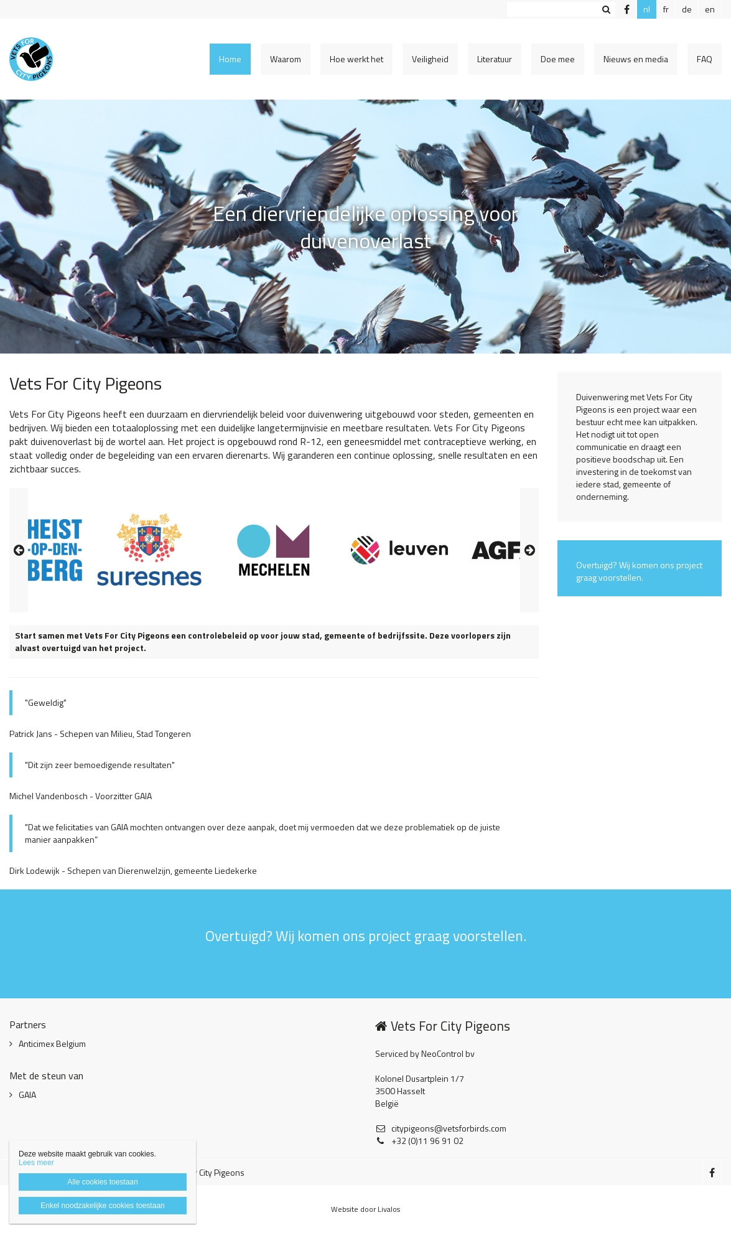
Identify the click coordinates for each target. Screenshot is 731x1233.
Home (230, 58)
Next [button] (529, 550)
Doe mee (558, 58)
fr (666, 9)
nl (646, 9)
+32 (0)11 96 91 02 (419, 1141)
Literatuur (494, 58)
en (710, 9)
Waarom (285, 58)
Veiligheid (430, 58)
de (687, 9)
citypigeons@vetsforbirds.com (440, 1128)
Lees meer (36, 1162)
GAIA (27, 1095)
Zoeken (606, 9)
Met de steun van (46, 1075)
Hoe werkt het (356, 58)
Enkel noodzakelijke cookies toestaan (102, 1205)
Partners (27, 1024)
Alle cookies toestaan (102, 1182)
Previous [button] (18, 550)
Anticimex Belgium (52, 1044)
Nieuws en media (635, 58)
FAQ (704, 58)
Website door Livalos (365, 1209)
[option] (274, 550)
